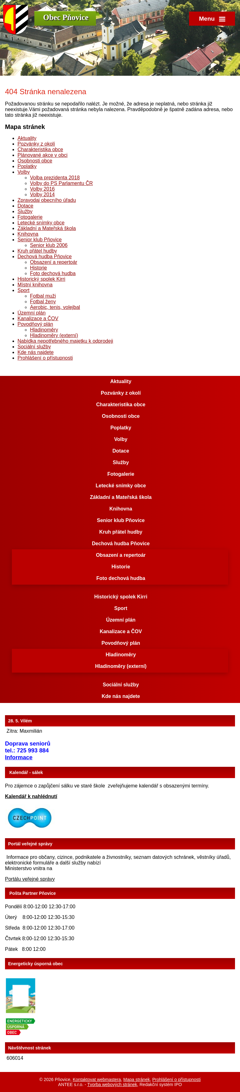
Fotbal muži (43, 296)
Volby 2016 (42, 189)
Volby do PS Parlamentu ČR (61, 183)
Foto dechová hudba (53, 273)
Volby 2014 (42, 194)
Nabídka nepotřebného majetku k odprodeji (65, 341)
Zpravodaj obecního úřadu (47, 200)
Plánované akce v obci (43, 155)
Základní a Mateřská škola (47, 228)
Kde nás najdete (36, 352)
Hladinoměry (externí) (54, 335)
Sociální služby (34, 346)
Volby (24, 172)
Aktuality (27, 138)
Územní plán (32, 312)
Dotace (25, 205)
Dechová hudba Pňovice (45, 256)
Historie (38, 267)
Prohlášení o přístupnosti (45, 358)
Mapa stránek (136, 1079)
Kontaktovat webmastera (97, 1079)
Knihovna (28, 234)
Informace (18, 757)
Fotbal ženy (43, 301)
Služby (25, 211)
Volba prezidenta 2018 (55, 177)
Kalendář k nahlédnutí (31, 796)
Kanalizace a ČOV (38, 318)
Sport (23, 290)
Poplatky (27, 166)
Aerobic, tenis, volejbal (55, 307)
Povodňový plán (35, 324)
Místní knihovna (35, 284)
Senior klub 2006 (49, 245)
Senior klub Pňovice (40, 239)
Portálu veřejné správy (30, 879)
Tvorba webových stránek (112, 1084)
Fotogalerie (30, 217)
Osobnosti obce (35, 160)
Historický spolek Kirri (41, 279)
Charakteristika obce (40, 149)
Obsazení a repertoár (53, 262)
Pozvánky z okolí (36, 143)
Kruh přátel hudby (37, 251)
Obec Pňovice (65, 17)
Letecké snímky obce (41, 222)
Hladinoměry (44, 329)
